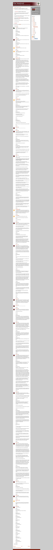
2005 (33, 35)
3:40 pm (16, 508)
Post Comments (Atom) (18, 547)
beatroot (17, 89)
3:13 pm (16, 330)
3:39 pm (16, 41)
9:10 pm (16, 465)
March (34, 31)
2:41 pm (16, 37)
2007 (33, 21)
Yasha (16, 50)
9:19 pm (16, 518)
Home (21, 546)
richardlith (17, 215)
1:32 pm (16, 56)
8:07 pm (16, 515)
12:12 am (17, 297)
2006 (33, 34)
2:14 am (16, 53)
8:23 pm (16, 441)
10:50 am (17, 144)
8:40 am (16, 399)
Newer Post (14, 546)
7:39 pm (16, 539)
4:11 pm (16, 232)
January (34, 33)
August (34, 25)
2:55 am (16, 365)
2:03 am (16, 336)
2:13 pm (16, 129)
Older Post (29, 546)
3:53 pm (16, 525)
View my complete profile (35, 13)
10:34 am (17, 532)
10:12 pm (17, 33)
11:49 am (17, 307)
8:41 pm (16, 193)
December (34, 22)
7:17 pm (16, 243)
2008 (33, 20)
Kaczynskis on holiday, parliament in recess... (21, 8)
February (34, 32)
